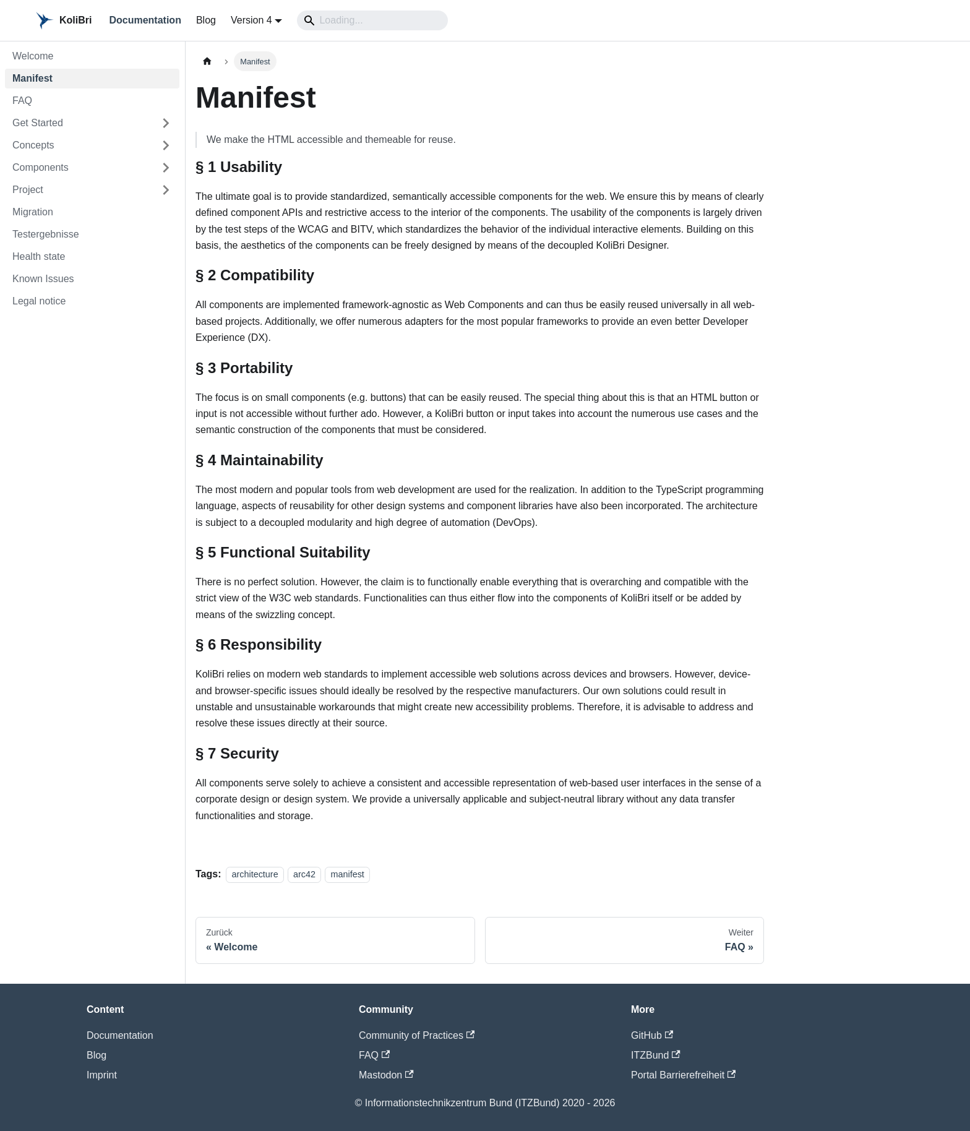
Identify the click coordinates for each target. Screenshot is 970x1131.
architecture (254, 874)
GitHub (652, 1035)
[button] (92, 123)
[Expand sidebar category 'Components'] (165, 168)
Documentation (145, 20)
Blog (206, 20)
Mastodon (386, 1075)
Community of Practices (416, 1035)
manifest (347, 874)
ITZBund (655, 1055)
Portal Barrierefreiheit (683, 1075)
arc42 (304, 874)
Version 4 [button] (251, 20)
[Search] (372, 20)
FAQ (374, 1055)
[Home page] (207, 61)
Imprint (102, 1075)
